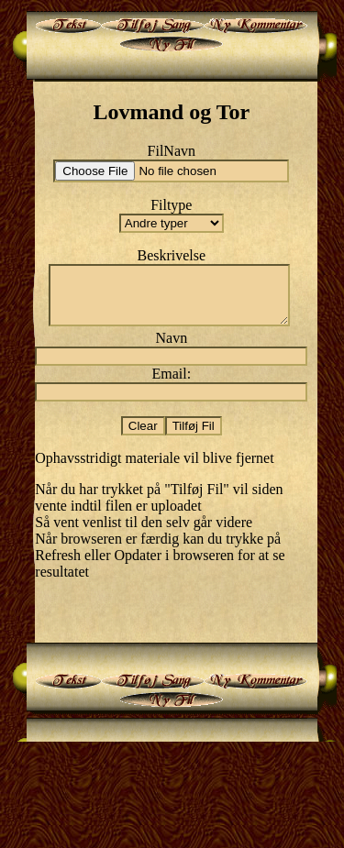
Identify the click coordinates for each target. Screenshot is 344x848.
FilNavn (171, 151)
